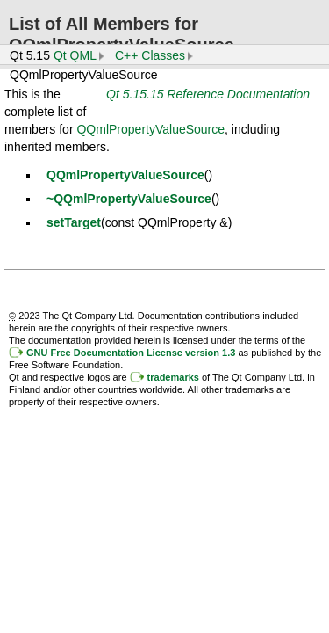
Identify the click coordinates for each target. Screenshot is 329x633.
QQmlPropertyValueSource (150, 129)
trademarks (173, 377)
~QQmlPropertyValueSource (128, 199)
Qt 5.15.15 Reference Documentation (208, 94)
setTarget (73, 222)
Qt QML (75, 55)
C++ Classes (150, 55)
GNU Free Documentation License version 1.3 (130, 352)
